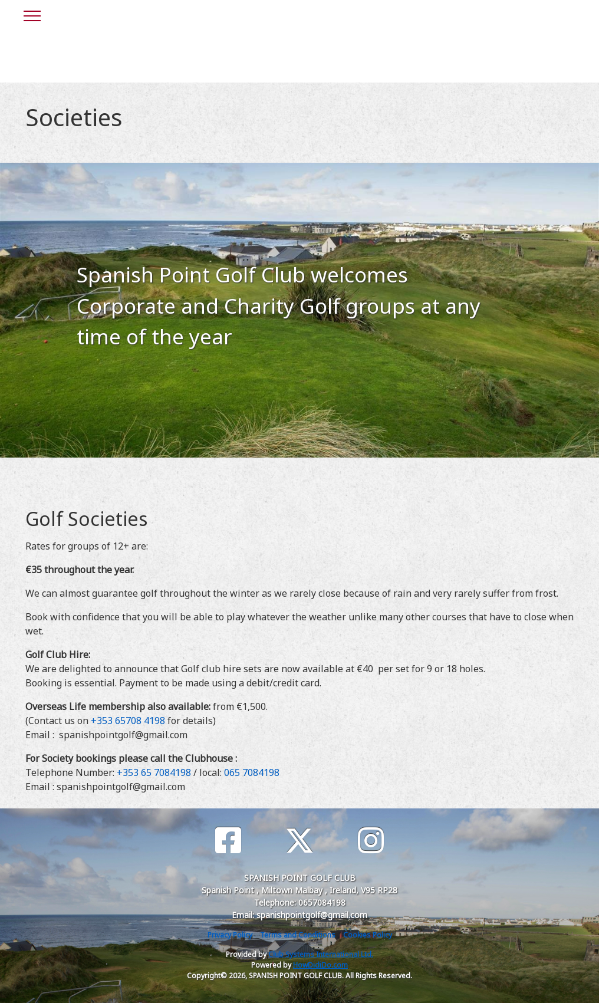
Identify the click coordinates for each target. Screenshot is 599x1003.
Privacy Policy (230, 935)
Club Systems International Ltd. (320, 954)
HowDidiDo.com (320, 965)
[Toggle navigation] (32, 14)
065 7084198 (251, 772)
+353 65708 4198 (128, 720)
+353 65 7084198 (154, 772)
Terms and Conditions (297, 935)
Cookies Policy (367, 935)
